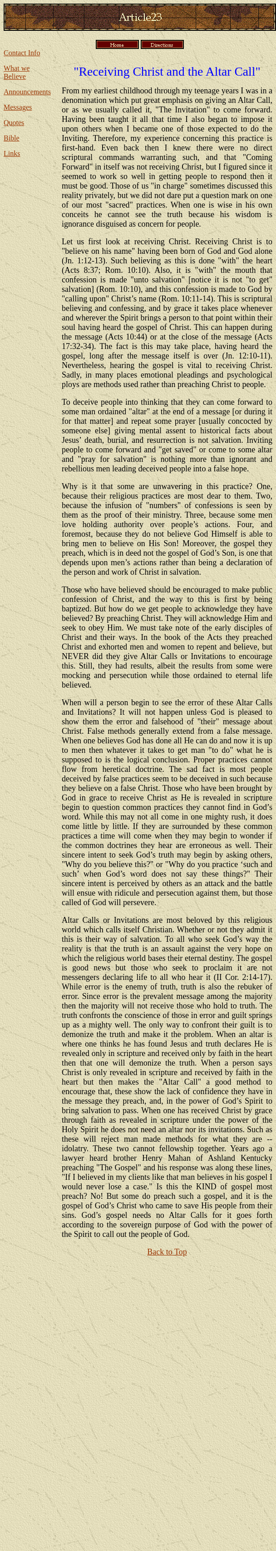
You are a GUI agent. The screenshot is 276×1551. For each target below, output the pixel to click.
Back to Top (167, 1251)
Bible (12, 138)
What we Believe (17, 72)
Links (12, 153)
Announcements (27, 92)
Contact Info (22, 53)
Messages (18, 107)
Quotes (14, 122)
